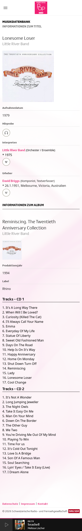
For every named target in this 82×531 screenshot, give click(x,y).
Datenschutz (10, 503)
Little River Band (13, 150)
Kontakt (43, 503)
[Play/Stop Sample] (6, 132)
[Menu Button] (5, 8)
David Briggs (11, 181)
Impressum (28, 503)
